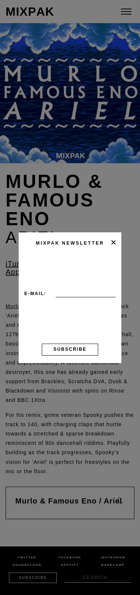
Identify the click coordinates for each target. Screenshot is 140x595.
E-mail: (35, 293)
